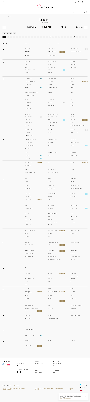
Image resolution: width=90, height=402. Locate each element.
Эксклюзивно (38, 12)
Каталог (4, 12)
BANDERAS (27, 61)
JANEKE (27, 169)
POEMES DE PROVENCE (75, 256)
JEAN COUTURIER (52, 169)
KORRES (72, 181)
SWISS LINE (73, 301)
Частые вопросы (38, 374)
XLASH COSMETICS (29, 329)
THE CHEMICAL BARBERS (76, 305)
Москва (5, 2)
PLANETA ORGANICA (52, 256)
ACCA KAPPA (28, 49)
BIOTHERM (73, 64)
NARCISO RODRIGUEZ (30, 230)
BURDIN (72, 70)
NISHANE (27, 236)
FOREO (49, 132)
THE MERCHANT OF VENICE (31, 308)
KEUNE (49, 178)
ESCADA (50, 119)
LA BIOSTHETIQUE (74, 185)
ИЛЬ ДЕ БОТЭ (28, 345)
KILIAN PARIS (73, 178)
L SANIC (27, 185)
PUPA (26, 262)
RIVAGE (49, 281)
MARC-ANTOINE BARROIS (31, 211)
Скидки (44, 12)
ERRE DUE (27, 119)
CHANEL (72, 84)
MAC (26, 205)
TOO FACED (73, 308)
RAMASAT (50, 273)
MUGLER (50, 224)
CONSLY (50, 92)
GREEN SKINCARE (74, 142)
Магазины (13, 2)
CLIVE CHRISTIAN (52, 90)
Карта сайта (16, 385)
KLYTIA (26, 181)
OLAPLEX (27, 242)
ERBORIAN (72, 117)
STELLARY (27, 301)
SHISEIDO (50, 295)
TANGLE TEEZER (29, 305)
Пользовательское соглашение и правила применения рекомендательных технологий (49, 389)
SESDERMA (72, 291)
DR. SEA (49, 108)
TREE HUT (72, 311)
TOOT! (26, 311)
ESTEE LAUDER (28, 122)
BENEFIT (27, 64)
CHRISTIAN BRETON (52, 87)
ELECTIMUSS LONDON (53, 114)
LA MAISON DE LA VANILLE (76, 188)
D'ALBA (26, 100)
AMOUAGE (27, 51)
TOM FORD (50, 308)
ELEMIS (72, 114)
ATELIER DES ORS (52, 55)
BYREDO (50, 72)
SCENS (72, 288)
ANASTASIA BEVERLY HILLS (52, 52)
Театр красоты (84, 12)
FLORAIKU (72, 129)
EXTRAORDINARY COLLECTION (77, 125)
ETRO (71, 122)
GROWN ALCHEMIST (30, 145)
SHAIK (26, 295)
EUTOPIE (27, 125)
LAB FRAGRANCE (52, 193)
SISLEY (71, 295)
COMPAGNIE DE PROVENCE (31, 92)
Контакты (55, 372)
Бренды (9, 12)
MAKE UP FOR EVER (29, 208)
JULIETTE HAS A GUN (53, 172)
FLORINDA (27, 132)
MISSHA (72, 219)
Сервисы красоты (38, 365)
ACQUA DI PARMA (52, 49)
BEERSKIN (72, 61)
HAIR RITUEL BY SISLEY (53, 152)
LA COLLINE (28, 188)
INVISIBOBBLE (28, 165)
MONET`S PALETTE (52, 222)
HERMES (27, 155)
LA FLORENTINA (51, 188)
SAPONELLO (50, 288)
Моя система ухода (69, 12)
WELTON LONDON (52, 324)
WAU (26, 324)
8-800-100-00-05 (21, 363)
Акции (78, 12)
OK (85, 396)
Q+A (26, 267)
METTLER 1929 (73, 216)
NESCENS (50, 233)
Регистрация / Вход (72, 2)
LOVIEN (49, 199)
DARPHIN (72, 100)
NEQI (26, 233)
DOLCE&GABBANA (52, 105)
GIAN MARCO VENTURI (30, 139)
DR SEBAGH (28, 108)
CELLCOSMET (28, 84)
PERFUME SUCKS (29, 253)
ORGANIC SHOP (29, 245)
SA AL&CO (27, 288)
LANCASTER (28, 196)
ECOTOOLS (27, 114)
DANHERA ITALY (51, 100)
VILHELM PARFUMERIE (75, 315)
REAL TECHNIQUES (29, 278)
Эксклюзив (5, 33)
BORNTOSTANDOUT (30, 70)
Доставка (37, 368)
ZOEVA (49, 340)
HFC (49, 155)
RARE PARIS (73, 273)
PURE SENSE (50, 262)
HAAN (26, 152)
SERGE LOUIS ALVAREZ (53, 291)
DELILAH (50, 102)
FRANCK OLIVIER (29, 135)
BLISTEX (27, 67)
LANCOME (50, 196)
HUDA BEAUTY (73, 155)
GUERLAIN (27, 148)
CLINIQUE (27, 90)
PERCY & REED (73, 250)
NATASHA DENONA (52, 230)
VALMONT (27, 315)
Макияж (23, 12)
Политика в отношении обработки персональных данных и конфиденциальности (13, 389)
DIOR (71, 102)
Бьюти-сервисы (60, 12)
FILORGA (50, 129)
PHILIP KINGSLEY (29, 256)
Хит (14, 33)
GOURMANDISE (28, 142)
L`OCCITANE (51, 185)
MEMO (49, 216)
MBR (26, 216)
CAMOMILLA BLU (52, 78)
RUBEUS (27, 284)
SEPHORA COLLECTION (28, 292)
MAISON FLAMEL (74, 205)
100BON (27, 43)
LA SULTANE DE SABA (75, 191)
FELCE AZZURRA (29, 129)
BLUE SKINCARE (51, 67)
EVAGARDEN (51, 125)
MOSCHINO (28, 224)
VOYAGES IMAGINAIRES (53, 318)
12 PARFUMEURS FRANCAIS (54, 43)
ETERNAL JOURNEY (52, 122)
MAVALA (72, 213)
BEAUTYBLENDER (52, 61)
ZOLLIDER (72, 340)
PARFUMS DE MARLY (29, 250)
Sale (11, 33)
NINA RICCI (73, 233)
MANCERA (50, 208)
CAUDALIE (50, 81)
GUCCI (72, 145)
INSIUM (72, 162)
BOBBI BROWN (73, 67)
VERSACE (50, 315)
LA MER (27, 191)
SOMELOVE (73, 298)
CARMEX (72, 78)
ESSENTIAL (72, 119)
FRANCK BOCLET (74, 132)
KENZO (26, 178)
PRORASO (72, 259)
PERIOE (49, 253)
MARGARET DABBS (52, 211)
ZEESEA (27, 340)
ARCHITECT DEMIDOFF (75, 51)
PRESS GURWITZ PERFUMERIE (54, 259)
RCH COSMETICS (74, 276)
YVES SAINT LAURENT (30, 335)
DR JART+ (72, 105)
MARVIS (27, 213)
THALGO (50, 305)
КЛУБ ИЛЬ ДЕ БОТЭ (57, 363)
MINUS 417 (50, 219)
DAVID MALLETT (29, 102)
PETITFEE (72, 253)
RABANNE (27, 273)
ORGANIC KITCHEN (75, 242)
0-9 (8, 36)
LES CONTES (73, 196)
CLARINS (72, 87)
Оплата (36, 370)
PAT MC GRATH (51, 250)
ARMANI (27, 55)
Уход (27, 12)
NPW (49, 236)
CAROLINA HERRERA (30, 81)
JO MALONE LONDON (30, 172)
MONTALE (72, 222)
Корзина (85, 2)
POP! (26, 259)
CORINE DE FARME (29, 95)
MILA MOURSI (28, 219)
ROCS (71, 281)
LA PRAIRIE (50, 191)
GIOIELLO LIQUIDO (52, 139)
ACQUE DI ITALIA (74, 49)
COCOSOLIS (73, 90)
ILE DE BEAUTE (28, 162)
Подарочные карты (51, 12)
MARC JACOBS (73, 208)
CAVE (71, 81)
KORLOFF (50, 181)
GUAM (49, 145)
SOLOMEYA (50, 298)
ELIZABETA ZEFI (28, 117)
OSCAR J (50, 245)
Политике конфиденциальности (66, 398)
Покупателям (19, 2)
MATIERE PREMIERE (52, 213)
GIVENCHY (73, 139)
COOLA (72, 92)
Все (4, 36)
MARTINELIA (73, 211)
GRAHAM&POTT (51, 142)
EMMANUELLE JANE (52, 117)
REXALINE (72, 278)
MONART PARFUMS (29, 222)
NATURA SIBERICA (74, 230)
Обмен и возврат (38, 372)
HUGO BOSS (28, 158)
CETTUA (50, 84)
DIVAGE (27, 105)
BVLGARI (27, 72)
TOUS (49, 311)
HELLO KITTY (73, 152)
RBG (49, 276)
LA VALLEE (27, 193)
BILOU (49, 64)
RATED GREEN (28, 276)
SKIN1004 (27, 298)
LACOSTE (72, 193)
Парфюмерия (17, 12)
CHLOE (26, 87)
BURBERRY (50, 70)
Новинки (32, 12)
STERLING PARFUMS (52, 301)
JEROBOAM (73, 169)
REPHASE (50, 278)
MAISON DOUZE (51, 205)
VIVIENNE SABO (28, 318)
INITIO (49, 162)
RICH (26, 281)
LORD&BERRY (28, 199)
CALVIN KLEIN (28, 78)
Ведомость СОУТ (71, 389)
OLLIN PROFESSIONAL (53, 242)
